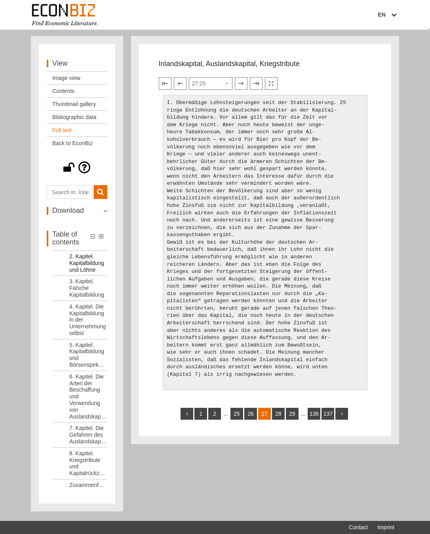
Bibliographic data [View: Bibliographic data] (74, 119)
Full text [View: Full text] (62, 132)
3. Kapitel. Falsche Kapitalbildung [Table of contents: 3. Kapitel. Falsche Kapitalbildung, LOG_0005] (86, 290)
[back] (187, 416)
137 (328, 416)
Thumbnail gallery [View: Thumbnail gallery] (74, 106)
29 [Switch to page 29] (292, 416)
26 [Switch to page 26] (250, 416)
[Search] (100, 194)
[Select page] (210, 85)
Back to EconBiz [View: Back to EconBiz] (72, 145)
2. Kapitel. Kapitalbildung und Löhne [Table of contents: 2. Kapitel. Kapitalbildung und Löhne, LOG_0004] (86, 265)
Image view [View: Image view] (66, 80)
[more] (341, 416)
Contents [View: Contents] (63, 93)
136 (314, 416)
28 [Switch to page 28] (278, 416)
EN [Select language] (389, 14)
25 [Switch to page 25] (237, 416)
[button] (77, 169)
